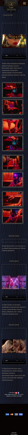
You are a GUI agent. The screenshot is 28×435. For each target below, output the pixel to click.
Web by (12, 434)
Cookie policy (14, 432)
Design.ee (15, 434)
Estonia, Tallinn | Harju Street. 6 (11, 394)
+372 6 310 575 (20, 394)
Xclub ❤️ (11, 6)
